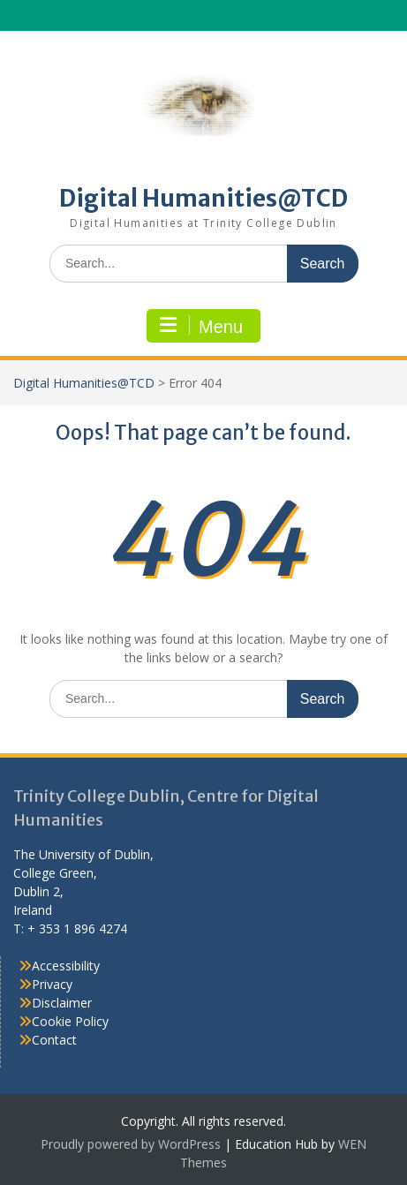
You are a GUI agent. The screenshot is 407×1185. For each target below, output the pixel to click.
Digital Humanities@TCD (203, 198)
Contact (54, 1039)
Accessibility (66, 965)
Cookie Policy (70, 1021)
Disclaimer (62, 1002)
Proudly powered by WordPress (131, 1144)
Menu (201, 325)
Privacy (52, 984)
